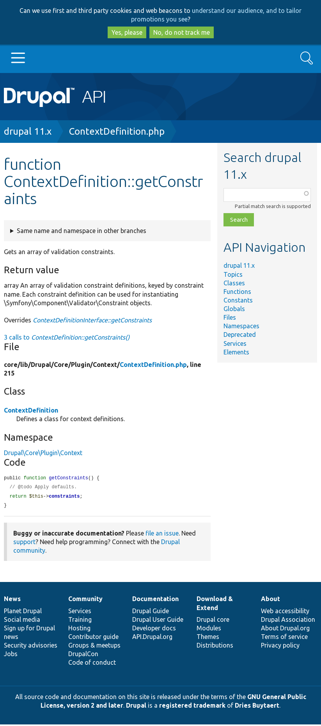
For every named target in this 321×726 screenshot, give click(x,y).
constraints (64, 497)
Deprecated (239, 334)
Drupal (136, 706)
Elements (236, 352)
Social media (22, 621)
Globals (234, 308)
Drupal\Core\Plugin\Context (43, 452)
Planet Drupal (23, 612)
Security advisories (30, 646)
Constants (238, 300)
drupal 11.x (27, 131)
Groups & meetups (94, 646)
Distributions (215, 646)
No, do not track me (181, 32)
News (12, 600)
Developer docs (154, 629)
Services (235, 343)
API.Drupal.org (152, 638)
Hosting (79, 629)
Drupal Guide (150, 612)
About (270, 600)
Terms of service (284, 638)
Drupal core (213, 621)
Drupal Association (288, 621)
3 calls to (66, 337)
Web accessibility (285, 612)
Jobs (11, 655)
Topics (233, 274)
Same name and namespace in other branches (81, 230)
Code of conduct (92, 663)
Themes (208, 638)
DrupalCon (83, 655)
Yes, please (127, 32)
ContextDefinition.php (117, 131)
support (24, 543)
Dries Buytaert (257, 706)
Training (80, 621)
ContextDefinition (31, 410)
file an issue (162, 534)
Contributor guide (93, 638)
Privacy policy (280, 646)
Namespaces (241, 325)
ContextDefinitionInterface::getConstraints (92, 320)
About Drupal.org (285, 629)
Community (85, 600)
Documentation (155, 600)
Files (229, 317)
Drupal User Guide (157, 621)
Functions (237, 291)
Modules (209, 629)
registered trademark (192, 706)
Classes (234, 282)
